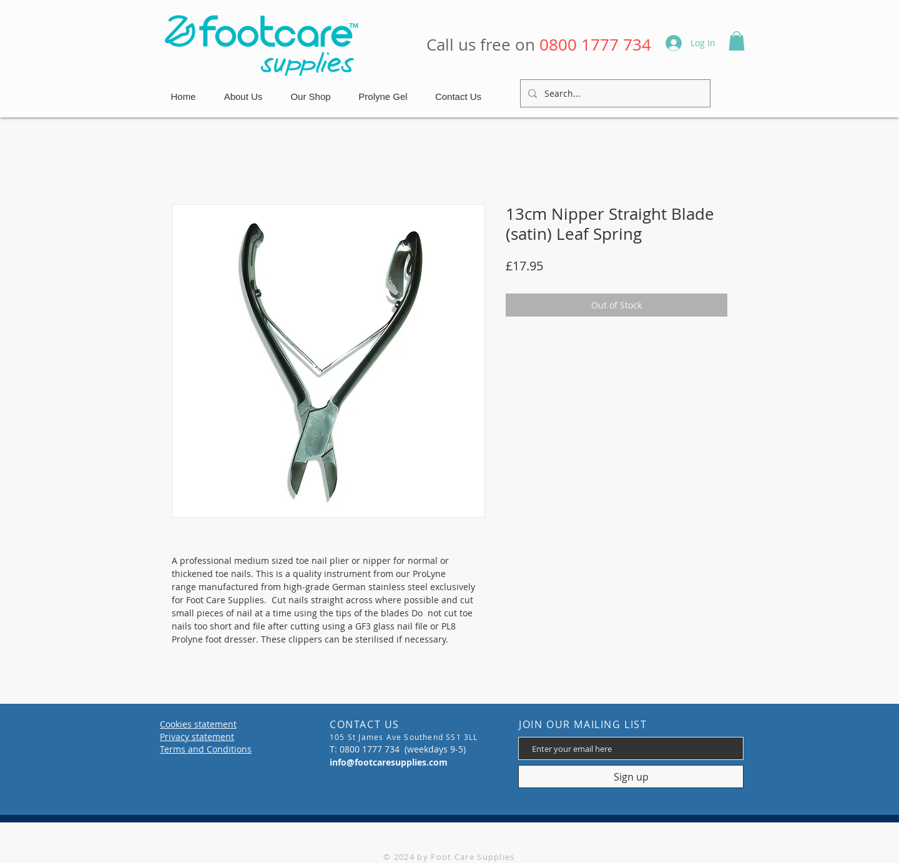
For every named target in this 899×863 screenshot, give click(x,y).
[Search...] (614, 93)
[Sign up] (631, 776)
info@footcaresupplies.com (389, 762)
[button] (737, 41)
